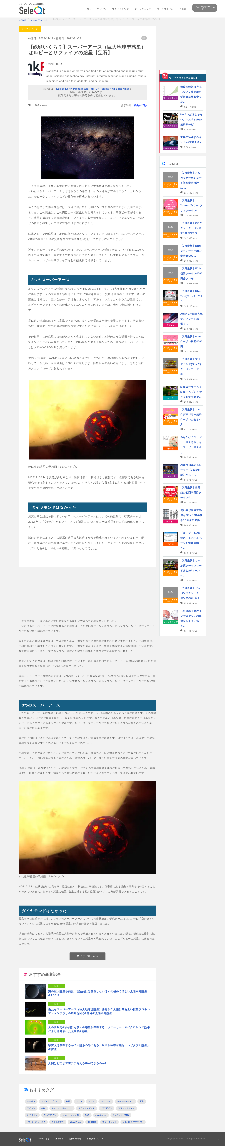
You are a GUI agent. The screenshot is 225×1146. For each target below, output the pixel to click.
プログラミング (120, 9)
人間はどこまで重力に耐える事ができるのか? (77, 1063)
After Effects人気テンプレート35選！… (191, 319)
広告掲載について (95, 1139)
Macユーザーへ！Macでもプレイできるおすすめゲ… (191, 392)
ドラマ (91, 1101)
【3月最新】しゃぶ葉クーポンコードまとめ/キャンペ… (191, 568)
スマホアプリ (58, 1122)
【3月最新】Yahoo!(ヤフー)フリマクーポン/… (191, 205)
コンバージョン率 (70, 1115)
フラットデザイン (126, 1108)
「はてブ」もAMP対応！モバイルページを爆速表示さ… (191, 540)
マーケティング (143, 9)
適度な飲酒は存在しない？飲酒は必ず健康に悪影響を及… (191, 94)
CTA (43, 1108)
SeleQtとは (44, 1139)
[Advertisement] (87, 596)
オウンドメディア (86, 1108)
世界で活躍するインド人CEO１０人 (191, 140)
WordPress (75, 1122)
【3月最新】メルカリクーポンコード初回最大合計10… (191, 180)
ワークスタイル (165, 9)
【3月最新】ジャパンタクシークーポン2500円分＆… (191, 593)
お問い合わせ (75, 1139)
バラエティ (106, 1101)
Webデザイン (50, 1115)
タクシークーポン (125, 1101)
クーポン (31, 1101)
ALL (89, 9)
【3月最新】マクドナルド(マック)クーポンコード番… (190, 367)
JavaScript (101, 1115)
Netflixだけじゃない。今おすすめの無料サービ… (191, 119)
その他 (182, 9)
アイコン (31, 1108)
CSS (87, 1115)
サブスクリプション (50, 1101)
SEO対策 (92, 1122)
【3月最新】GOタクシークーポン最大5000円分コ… (191, 228)
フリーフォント (109, 1122)
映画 (68, 1101)
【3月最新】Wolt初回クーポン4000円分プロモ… (191, 273)
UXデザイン (106, 1108)
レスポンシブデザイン (133, 1122)
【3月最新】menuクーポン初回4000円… (191, 341)
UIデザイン (32, 1115)
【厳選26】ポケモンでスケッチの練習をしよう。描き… (191, 618)
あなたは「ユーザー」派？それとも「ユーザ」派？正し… (191, 445)
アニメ (79, 1101)
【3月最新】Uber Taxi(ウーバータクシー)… (191, 296)
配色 (142, 1101)
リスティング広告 (121, 1115)
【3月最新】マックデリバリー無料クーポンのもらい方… (191, 417)
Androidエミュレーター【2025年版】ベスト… (191, 470)
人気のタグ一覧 (203, 7)
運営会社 (59, 1139)
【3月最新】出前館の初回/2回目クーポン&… (190, 492)
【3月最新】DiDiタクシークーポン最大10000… (191, 251)
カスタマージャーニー (62, 1108)
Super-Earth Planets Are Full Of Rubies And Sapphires (93, 89)
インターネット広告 (36, 1122)
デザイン (101, 9)
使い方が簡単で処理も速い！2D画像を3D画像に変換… (191, 515)
